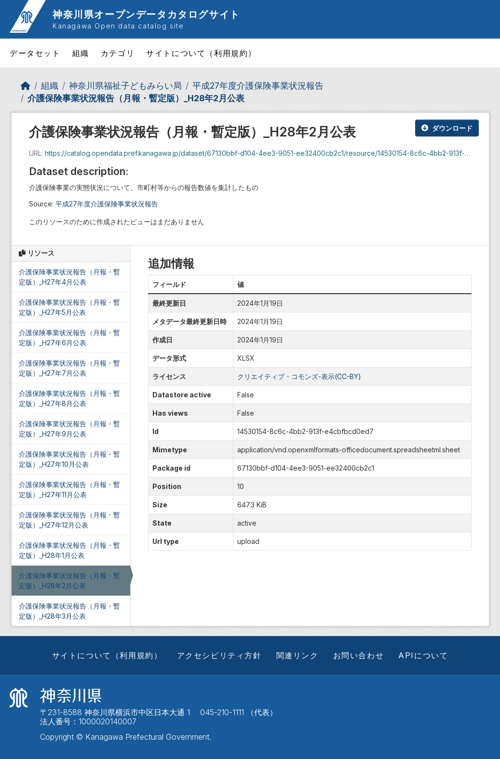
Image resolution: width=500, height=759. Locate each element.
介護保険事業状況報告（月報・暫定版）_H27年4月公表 (69, 277)
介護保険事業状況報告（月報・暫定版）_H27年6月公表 (69, 337)
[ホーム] (25, 86)
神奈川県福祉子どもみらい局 (125, 86)
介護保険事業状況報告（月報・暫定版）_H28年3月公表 (69, 611)
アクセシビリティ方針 (219, 655)
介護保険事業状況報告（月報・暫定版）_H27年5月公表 (69, 307)
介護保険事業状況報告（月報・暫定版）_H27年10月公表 (69, 459)
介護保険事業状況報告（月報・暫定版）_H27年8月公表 (69, 398)
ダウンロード (447, 128)
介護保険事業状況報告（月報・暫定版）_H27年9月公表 (69, 429)
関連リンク (297, 655)
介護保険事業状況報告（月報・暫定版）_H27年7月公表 (69, 368)
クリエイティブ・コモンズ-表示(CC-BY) (299, 376)
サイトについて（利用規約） (201, 53)
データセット (35, 53)
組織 (80, 53)
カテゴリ (118, 53)
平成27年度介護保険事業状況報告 (258, 86)
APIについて (423, 655)
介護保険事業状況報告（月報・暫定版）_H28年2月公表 (135, 98)
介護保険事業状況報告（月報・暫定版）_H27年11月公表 (69, 489)
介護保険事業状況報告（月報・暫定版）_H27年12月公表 (69, 520)
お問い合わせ (358, 655)
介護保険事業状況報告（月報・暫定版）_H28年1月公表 (69, 550)
